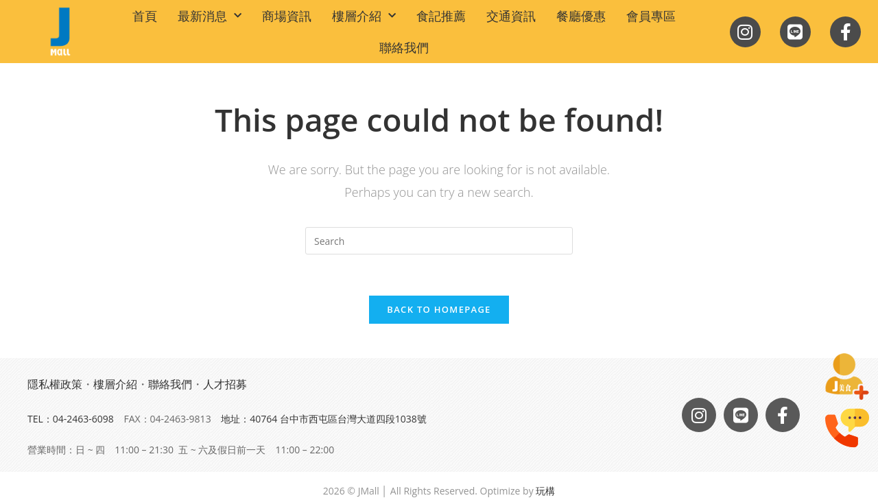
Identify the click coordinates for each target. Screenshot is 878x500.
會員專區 (651, 16)
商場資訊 (286, 16)
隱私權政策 (54, 384)
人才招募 (225, 384)
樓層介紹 (364, 16)
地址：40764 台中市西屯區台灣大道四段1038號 (324, 418)
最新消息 (209, 16)
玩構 (545, 491)
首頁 (144, 16)
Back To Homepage (438, 309)
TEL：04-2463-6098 (70, 418)
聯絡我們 (404, 47)
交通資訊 (511, 16)
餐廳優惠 (581, 16)
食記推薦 (441, 16)
